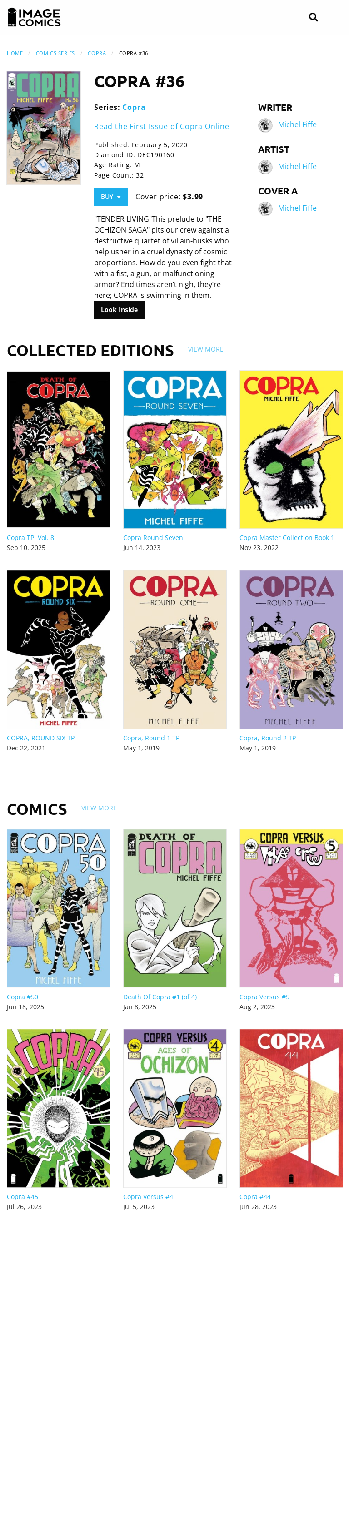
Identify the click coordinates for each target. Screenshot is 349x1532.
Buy (111, 196)
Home (15, 53)
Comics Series (55, 53)
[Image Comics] (34, 17)
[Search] (313, 17)
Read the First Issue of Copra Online (161, 126)
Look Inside (119, 309)
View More (206, 349)
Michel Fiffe (297, 125)
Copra (97, 53)
